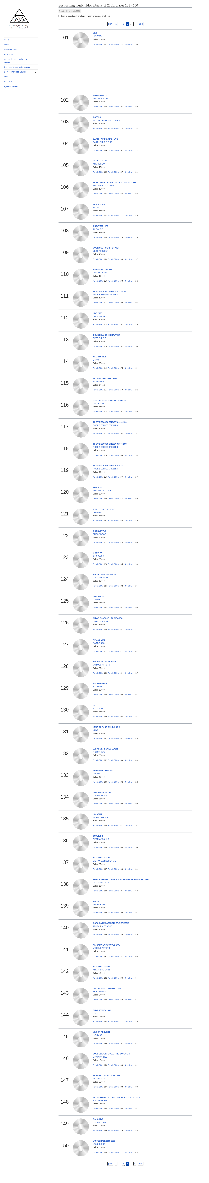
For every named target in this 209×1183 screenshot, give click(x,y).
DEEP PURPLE (99, 338)
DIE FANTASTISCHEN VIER (105, 861)
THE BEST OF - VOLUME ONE (106, 1075)
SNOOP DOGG (99, 534)
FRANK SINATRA (100, 817)
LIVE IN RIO (98, 596)
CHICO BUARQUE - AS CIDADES (108, 618)
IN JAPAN (97, 814)
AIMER (96, 901)
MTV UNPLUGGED (101, 858)
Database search (11, 49)
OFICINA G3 (98, 556)
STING (96, 360)
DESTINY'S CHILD (101, 839)
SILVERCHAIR (99, 1079)
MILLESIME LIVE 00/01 (103, 270)
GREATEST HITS (100, 226)
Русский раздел (11, 86)
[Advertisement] (125, 72)
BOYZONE (97, 512)
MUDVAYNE (98, 708)
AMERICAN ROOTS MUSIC (105, 662)
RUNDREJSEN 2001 (102, 1010)
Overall (129, 44)
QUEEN (96, 599)
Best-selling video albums (15, 72)
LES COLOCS (99, 1144)
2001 (98, 44)
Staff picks (8, 81)
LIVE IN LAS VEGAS (102, 792)
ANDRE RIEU (99, 164)
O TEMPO (97, 553)
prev (110, 24)
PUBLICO (97, 487)
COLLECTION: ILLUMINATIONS (107, 988)
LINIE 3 (96, 1013)
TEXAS (96, 207)
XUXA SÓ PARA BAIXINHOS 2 (106, 727)
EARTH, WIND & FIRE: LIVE (105, 139)
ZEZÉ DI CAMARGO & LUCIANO (107, 120)
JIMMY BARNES (100, 1057)
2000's (113, 44)
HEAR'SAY (97, 36)
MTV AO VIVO (99, 640)
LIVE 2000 (97, 313)
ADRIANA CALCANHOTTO (104, 490)
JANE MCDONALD (101, 795)
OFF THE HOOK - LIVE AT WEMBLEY (109, 400)
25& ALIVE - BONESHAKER (105, 749)
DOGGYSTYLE (99, 531)
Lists (6, 77)
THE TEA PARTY (100, 991)
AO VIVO (97, 117)
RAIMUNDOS (99, 643)
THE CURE (98, 229)
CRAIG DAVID (99, 403)
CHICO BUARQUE (101, 621)
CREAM (96, 774)
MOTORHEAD (99, 752)
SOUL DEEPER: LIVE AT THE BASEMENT (111, 1054)
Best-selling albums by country (17, 67)
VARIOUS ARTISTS (101, 665)
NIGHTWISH (98, 382)
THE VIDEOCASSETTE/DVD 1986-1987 (110, 291)
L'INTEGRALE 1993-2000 (104, 1141)
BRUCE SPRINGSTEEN (103, 186)
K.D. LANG (97, 1035)
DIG (94, 705)
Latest (6, 45)
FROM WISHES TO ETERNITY (106, 378)
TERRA (96, 926)
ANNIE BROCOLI (100, 95)
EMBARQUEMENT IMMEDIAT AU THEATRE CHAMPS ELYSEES (121, 879)
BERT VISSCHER (100, 251)
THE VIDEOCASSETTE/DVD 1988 (108, 466)
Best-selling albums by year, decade (16, 60)
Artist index (9, 54)
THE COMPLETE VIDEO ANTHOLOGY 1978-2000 (115, 182)
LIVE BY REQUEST (101, 1032)
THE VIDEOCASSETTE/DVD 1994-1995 (110, 444)
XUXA (95, 730)
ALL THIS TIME (100, 357)
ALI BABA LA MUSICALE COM (106, 945)
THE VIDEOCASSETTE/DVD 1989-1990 (110, 422)
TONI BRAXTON (100, 1100)
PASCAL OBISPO (100, 273)
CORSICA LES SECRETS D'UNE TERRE (111, 923)
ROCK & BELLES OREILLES (105, 294)
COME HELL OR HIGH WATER (106, 335)
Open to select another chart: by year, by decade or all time (85, 16)
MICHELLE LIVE (100, 683)
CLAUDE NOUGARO (102, 883)
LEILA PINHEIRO (100, 578)
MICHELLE (98, 687)
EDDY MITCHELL (100, 316)
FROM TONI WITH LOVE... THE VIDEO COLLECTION (116, 1097)
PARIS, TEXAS (99, 204)
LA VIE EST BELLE (101, 161)
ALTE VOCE (107, 926)
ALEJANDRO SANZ (101, 970)
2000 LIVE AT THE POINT (104, 509)
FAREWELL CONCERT (103, 771)
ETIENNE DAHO (100, 1122)
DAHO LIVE (98, 1119)
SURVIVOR (98, 836)
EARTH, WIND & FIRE (102, 142)
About (6, 40)
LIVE (95, 33)
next (140, 24)
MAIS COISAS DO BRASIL (104, 575)
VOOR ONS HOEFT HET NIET (106, 248)
